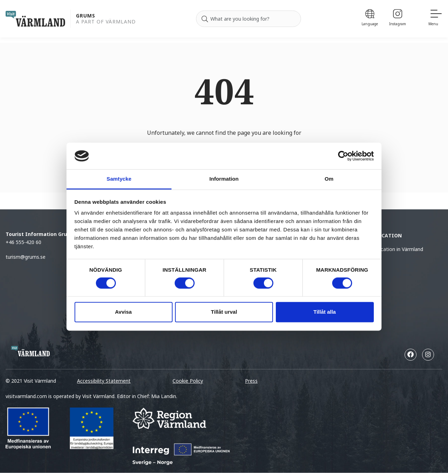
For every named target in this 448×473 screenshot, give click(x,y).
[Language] (370, 19)
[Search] (205, 19)
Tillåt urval (224, 312)
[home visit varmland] (35, 19)
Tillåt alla (325, 312)
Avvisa (123, 312)
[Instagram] (398, 19)
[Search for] (248, 19)
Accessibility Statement (104, 380)
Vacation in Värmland (399, 249)
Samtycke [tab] (119, 179)
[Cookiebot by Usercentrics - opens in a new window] (343, 156)
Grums (85, 16)
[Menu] (435, 19)
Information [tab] (224, 179)
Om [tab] (328, 179)
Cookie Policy (188, 380)
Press (251, 380)
